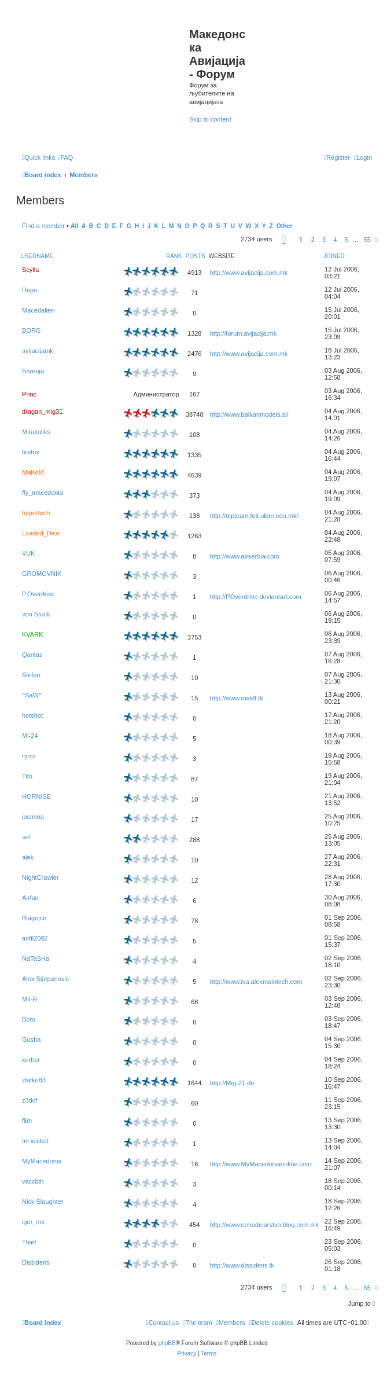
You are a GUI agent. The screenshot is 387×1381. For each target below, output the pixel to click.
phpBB (167, 1343)
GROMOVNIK (41, 573)
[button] (284, 241)
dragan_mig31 (42, 411)
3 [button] (324, 239)
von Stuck (36, 614)
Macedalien (38, 310)
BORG (31, 330)
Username (37, 256)
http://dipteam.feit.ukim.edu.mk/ (254, 515)
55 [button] (367, 239)
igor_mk (33, 1221)
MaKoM (33, 472)
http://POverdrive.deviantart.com (255, 596)
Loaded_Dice (41, 533)
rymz (29, 755)
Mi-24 (30, 735)
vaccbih (32, 1181)
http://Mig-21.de (232, 1082)
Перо (29, 290)
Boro (28, 1019)
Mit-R (29, 999)
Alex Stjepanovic (45, 978)
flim (27, 1120)
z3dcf (29, 1100)
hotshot (32, 715)
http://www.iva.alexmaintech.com (256, 981)
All (74, 226)
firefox (30, 452)
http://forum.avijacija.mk (243, 333)
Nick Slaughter (43, 1201)
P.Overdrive (38, 593)
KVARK (32, 634)
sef (26, 836)
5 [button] (346, 239)
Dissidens (36, 1262)
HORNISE (36, 796)
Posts (195, 256)
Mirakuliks (36, 431)
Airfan (30, 897)
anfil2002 (35, 938)
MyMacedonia (41, 1161)
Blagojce (34, 917)
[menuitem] (65, 157)
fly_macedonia (42, 492)
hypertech (36, 512)
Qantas (32, 654)
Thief (29, 1242)
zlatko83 (34, 1080)
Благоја (33, 371)
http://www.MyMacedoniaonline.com (260, 1163)
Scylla (30, 269)
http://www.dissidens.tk (242, 1265)
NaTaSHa (35, 958)
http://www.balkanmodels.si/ (249, 414)
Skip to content (210, 119)
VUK (28, 553)
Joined (334, 256)
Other (285, 226)
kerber (31, 1059)
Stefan (31, 674)
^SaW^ (32, 695)
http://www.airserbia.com (244, 556)
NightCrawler (40, 877)
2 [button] (313, 239)
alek (28, 857)
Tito (27, 776)
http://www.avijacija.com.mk (249, 272)
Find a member (43, 225)
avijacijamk (37, 350)
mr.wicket (35, 1140)
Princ (29, 394)
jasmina (33, 816)
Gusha (31, 1039)
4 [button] (335, 239)
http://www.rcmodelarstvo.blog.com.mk (264, 1224)
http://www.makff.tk (236, 698)
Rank (174, 256)
